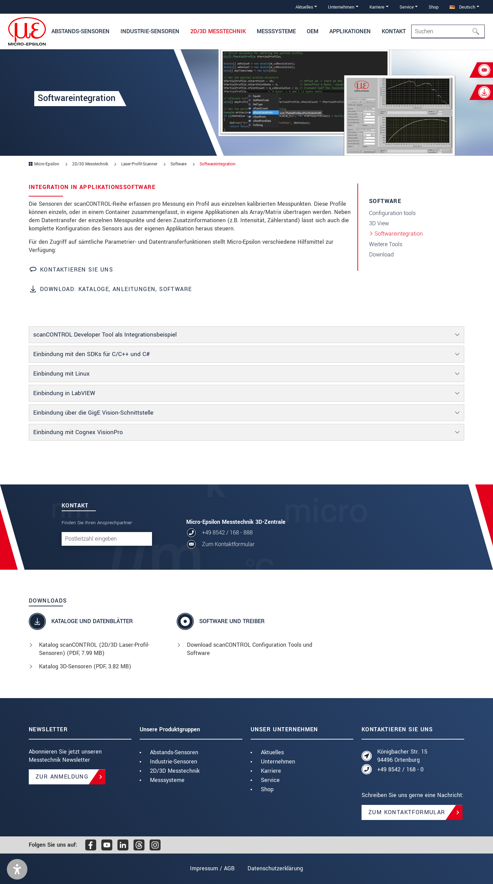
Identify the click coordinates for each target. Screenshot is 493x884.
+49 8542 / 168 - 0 (400, 769)
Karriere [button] (376, 7)
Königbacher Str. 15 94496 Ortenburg (402, 756)
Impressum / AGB (212, 868)
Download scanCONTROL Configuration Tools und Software (249, 649)
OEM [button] (312, 31)
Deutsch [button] (462, 7)
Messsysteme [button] (276, 31)
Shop (434, 7)
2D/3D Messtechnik (175, 770)
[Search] (448, 31)
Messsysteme (167, 780)
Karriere (271, 770)
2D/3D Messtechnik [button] (218, 31)
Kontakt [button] (394, 31)
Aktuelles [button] (304, 7)
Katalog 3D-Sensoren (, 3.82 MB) (85, 666)
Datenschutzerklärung (275, 868)
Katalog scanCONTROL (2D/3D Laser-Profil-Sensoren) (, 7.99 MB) (94, 649)
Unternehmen (278, 761)
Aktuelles (272, 752)
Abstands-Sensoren (174, 752)
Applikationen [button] (350, 31)
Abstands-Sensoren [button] (80, 31)
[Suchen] (478, 31)
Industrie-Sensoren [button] (150, 31)
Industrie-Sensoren (173, 761)
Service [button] (407, 7)
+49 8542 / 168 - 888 (227, 532)
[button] (17, 869)
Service (270, 780)
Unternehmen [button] (341, 7)
